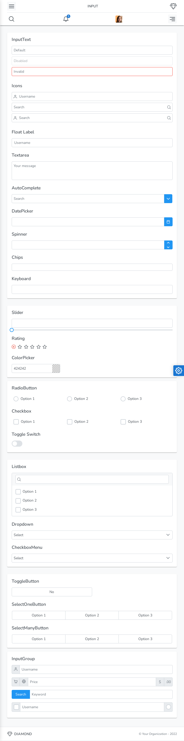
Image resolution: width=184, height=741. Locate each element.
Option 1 (28, 398)
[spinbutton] (92, 244)
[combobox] (31, 198)
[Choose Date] (168, 221)
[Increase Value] (168, 242)
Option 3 (135, 398)
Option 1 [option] (26, 491)
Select (18, 558)
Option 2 (81, 398)
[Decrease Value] (168, 247)
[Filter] (92, 479)
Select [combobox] (18, 535)
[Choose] (168, 198)
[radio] (38, 615)
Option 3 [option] (26, 509)
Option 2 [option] (26, 500)
